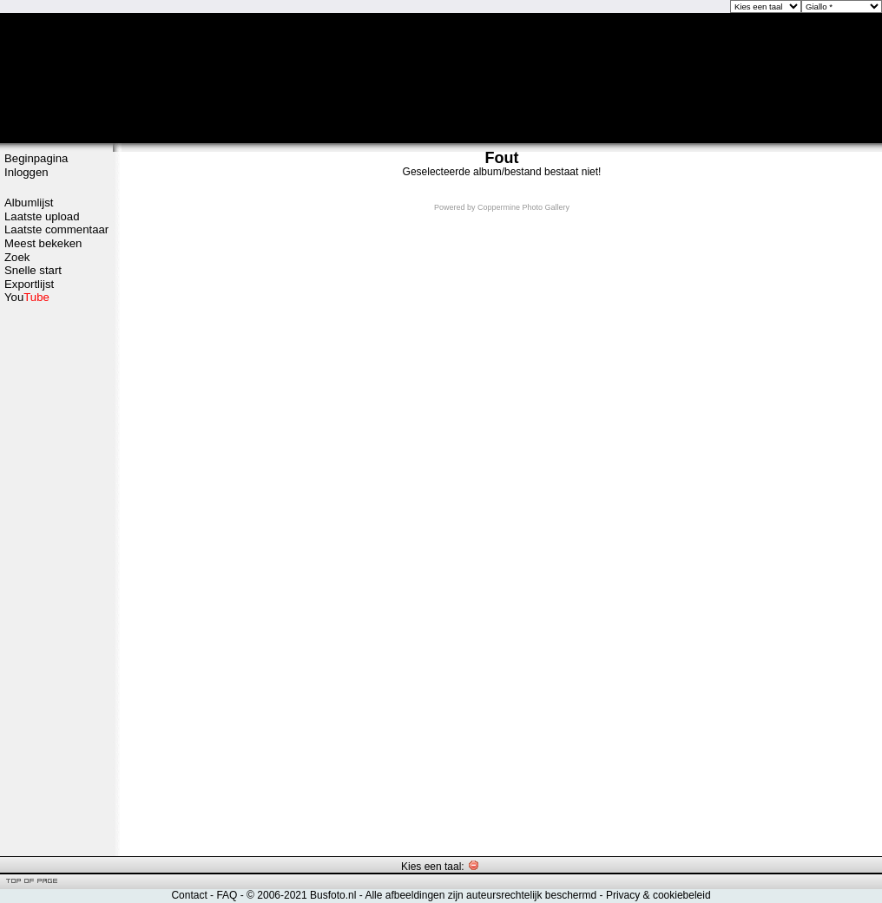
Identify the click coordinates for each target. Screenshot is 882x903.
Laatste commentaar (56, 229)
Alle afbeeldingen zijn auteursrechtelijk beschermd (480, 895)
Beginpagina (36, 158)
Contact (189, 895)
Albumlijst (28, 202)
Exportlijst (29, 284)
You (26, 297)
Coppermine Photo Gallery (523, 207)
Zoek (17, 257)
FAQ (226, 895)
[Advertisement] (56, 578)
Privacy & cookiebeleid (658, 895)
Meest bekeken (43, 243)
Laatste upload (42, 216)
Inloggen (26, 172)
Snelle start (33, 270)
